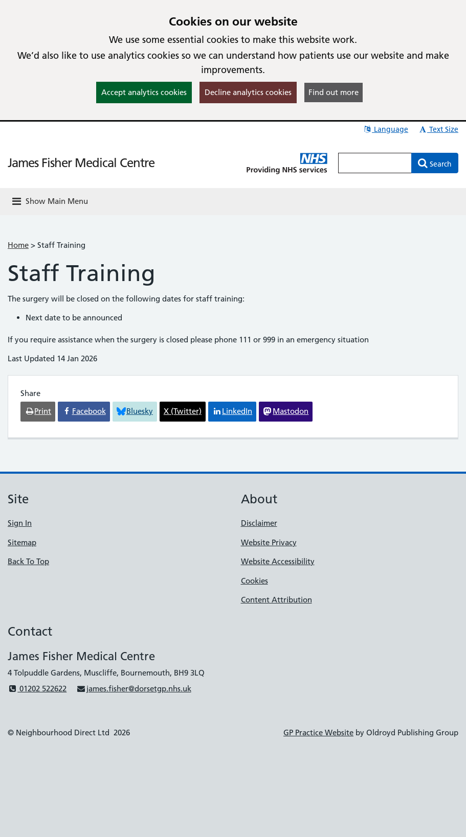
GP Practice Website (318, 732)
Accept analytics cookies (144, 92)
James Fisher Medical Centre (81, 162)
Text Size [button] (438, 129)
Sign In (20, 523)
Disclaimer (259, 523)
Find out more (333, 92)
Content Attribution (276, 599)
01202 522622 (37, 688)
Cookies (254, 581)
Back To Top (28, 561)
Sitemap (22, 542)
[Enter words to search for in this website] (375, 163)
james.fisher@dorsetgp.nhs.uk (133, 688)
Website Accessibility (278, 561)
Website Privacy (269, 542)
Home (18, 245)
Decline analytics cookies (248, 92)
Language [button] (385, 129)
